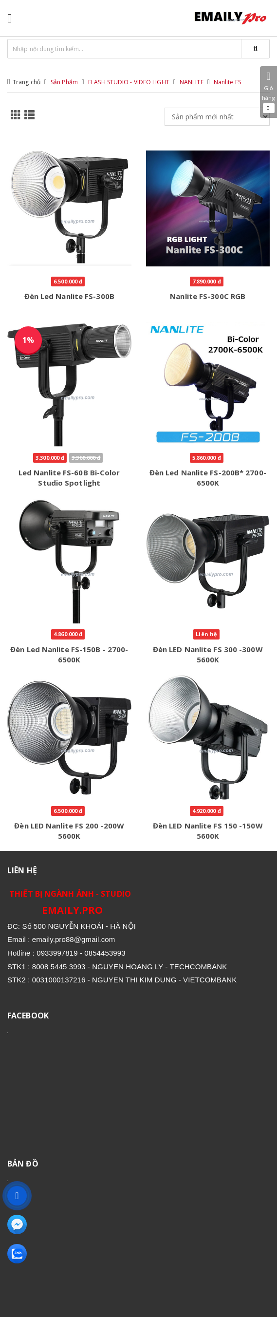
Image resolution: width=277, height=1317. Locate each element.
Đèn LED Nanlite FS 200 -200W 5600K (69, 831)
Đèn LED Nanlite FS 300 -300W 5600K (208, 654)
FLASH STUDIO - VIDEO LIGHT (128, 82)
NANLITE (191, 82)
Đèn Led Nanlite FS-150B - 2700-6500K (69, 654)
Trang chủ (26, 82)
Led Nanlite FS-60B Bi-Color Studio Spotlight (69, 478)
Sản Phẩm (64, 82)
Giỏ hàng (268, 92)
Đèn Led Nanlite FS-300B (69, 296)
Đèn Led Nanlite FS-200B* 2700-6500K (207, 478)
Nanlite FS (227, 82)
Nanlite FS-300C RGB (207, 296)
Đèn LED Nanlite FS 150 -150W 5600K (208, 831)
